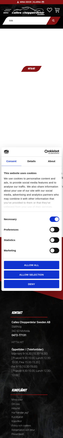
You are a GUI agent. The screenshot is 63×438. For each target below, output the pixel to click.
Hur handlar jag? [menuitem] (20, 412)
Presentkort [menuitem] (18, 434)
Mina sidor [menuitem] (17, 399)
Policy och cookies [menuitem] (21, 425)
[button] (7, 11)
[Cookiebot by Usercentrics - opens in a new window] (45, 152)
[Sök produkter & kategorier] (27, 21)
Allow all (31, 265)
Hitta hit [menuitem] (16, 408)
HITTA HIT (18, 342)
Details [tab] (31, 161)
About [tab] (51, 161)
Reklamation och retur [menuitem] (23, 430)
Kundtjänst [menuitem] (17, 417)
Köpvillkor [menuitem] (17, 421)
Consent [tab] (11, 161)
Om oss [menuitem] (16, 404)
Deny (31, 284)
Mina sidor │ (26, 2)
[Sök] (53, 21)
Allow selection (31, 274)
